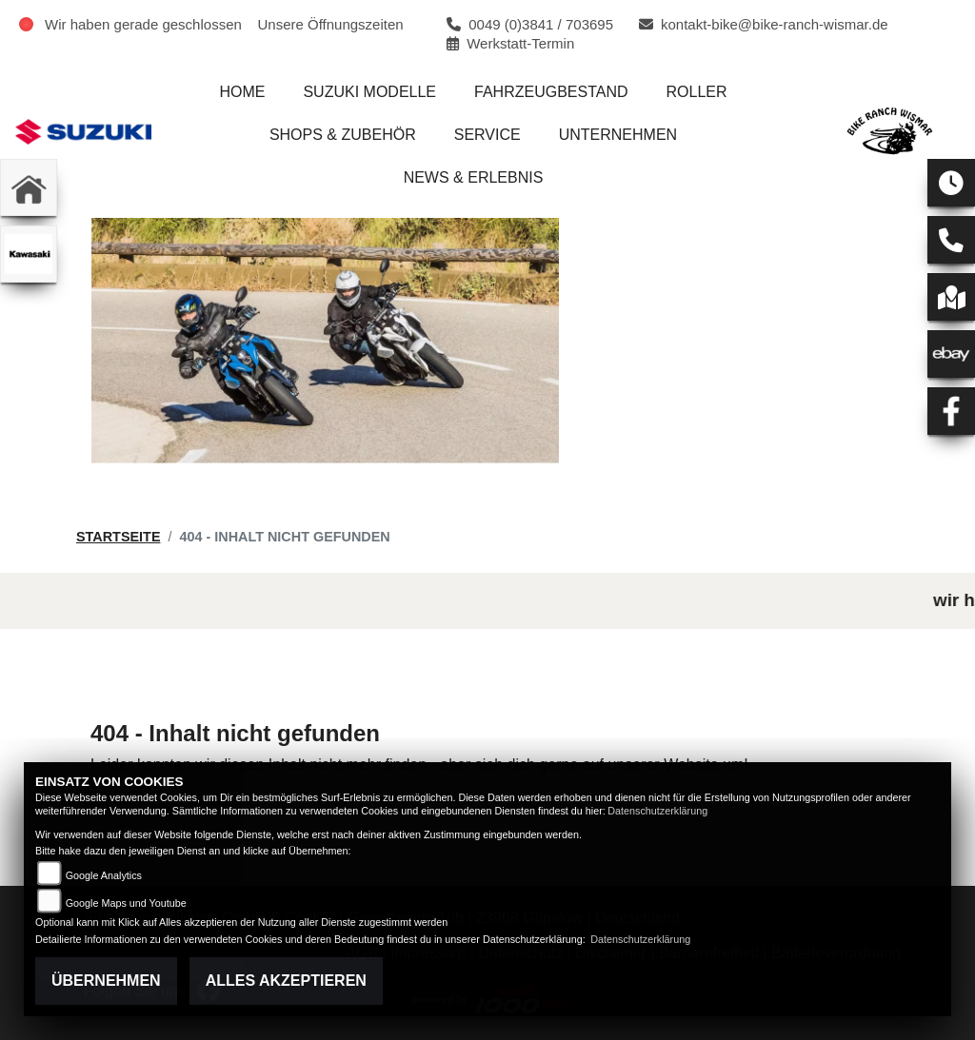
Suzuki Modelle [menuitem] (369, 92)
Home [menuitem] (242, 92)
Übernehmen (106, 980)
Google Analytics (104, 875)
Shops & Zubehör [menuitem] (342, 135)
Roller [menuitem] (697, 92)
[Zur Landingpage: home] (28, 187)
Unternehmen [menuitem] (618, 135)
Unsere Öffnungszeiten (331, 24)
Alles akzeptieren (286, 980)
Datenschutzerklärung (657, 810)
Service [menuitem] (487, 135)
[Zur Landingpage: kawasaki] (28, 254)
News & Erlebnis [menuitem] (474, 177)
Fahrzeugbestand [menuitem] (551, 92)
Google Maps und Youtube (126, 903)
